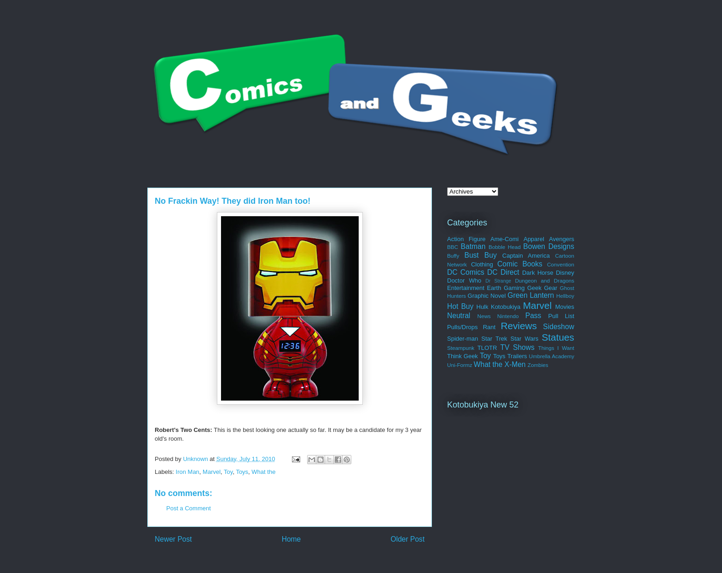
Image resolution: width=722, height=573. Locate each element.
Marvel (212, 471)
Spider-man (462, 338)
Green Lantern (530, 295)
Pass (533, 315)
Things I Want (556, 348)
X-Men (515, 364)
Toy (228, 471)
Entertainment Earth (474, 287)
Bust (471, 255)
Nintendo (508, 316)
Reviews (519, 325)
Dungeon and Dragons (544, 281)
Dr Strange (498, 281)
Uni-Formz (459, 365)
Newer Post (173, 539)
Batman (473, 246)
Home (291, 539)
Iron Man (187, 471)
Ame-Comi (504, 239)
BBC (452, 247)
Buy (490, 255)
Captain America (526, 255)
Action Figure (466, 239)
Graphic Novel (487, 295)
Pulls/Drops (462, 327)
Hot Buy (460, 306)
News (483, 316)
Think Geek (462, 356)
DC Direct (503, 272)
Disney (565, 272)
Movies (564, 306)
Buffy (453, 256)
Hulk (483, 306)
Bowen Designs (548, 246)
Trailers (517, 356)
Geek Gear (542, 287)
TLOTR (487, 347)
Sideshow (558, 327)
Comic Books (519, 264)
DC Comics (465, 272)
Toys (242, 471)
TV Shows (517, 347)
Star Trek (494, 338)
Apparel (534, 239)
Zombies (538, 365)
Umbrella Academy (551, 356)
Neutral (458, 315)
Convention (560, 264)
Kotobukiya (505, 306)
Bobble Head (505, 247)
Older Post (407, 539)
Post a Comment (188, 508)
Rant (489, 327)
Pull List (561, 316)
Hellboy (565, 296)
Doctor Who (464, 280)
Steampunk (460, 348)
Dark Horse (537, 272)
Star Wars (525, 338)
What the (263, 471)
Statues (558, 337)
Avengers (561, 239)
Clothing (482, 264)
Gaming (514, 287)
